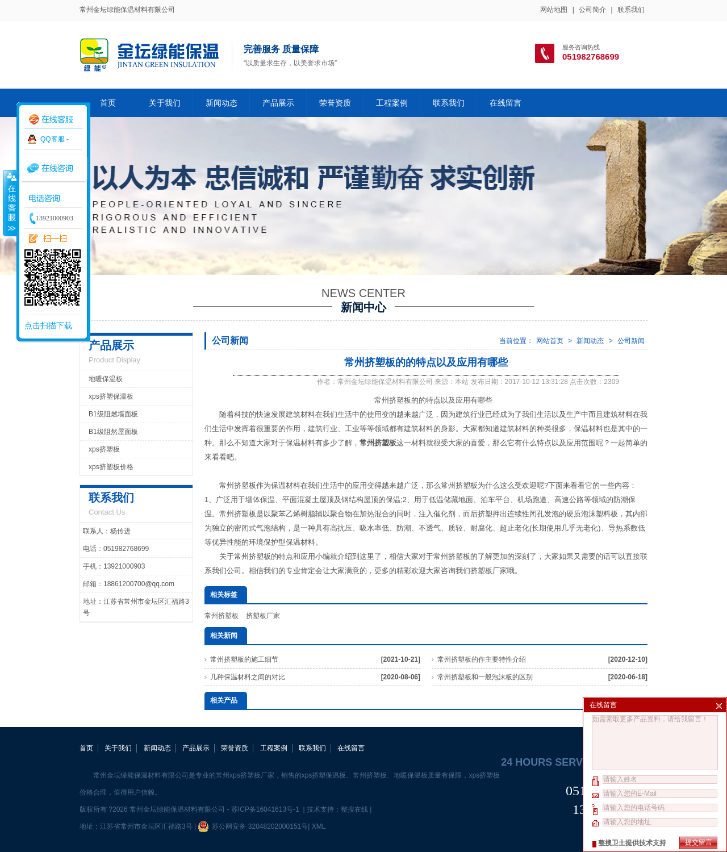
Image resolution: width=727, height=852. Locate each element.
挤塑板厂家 (488, 570)
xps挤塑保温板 (111, 396)
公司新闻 (631, 341)
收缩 (10, 202)
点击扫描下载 (48, 325)
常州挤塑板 (221, 616)
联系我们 (631, 10)
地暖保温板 (106, 379)
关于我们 (165, 102)
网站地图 (553, 10)
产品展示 (278, 102)
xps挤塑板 (104, 449)
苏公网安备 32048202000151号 (253, 826)
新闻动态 (221, 102)
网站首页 (549, 341)
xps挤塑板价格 (111, 467)
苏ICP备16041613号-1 (266, 809)
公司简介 (592, 10)
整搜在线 (354, 809)
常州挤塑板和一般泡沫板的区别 (485, 677)
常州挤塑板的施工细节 (244, 659)
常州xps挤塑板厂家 (245, 775)
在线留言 (505, 102)
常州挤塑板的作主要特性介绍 (481, 659)
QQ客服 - (54, 139)
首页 (108, 102)
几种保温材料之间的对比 (247, 677)
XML (318, 826)
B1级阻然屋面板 (113, 432)
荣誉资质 (335, 102)
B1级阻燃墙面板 (113, 414)
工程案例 (392, 102)
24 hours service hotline (574, 762)
